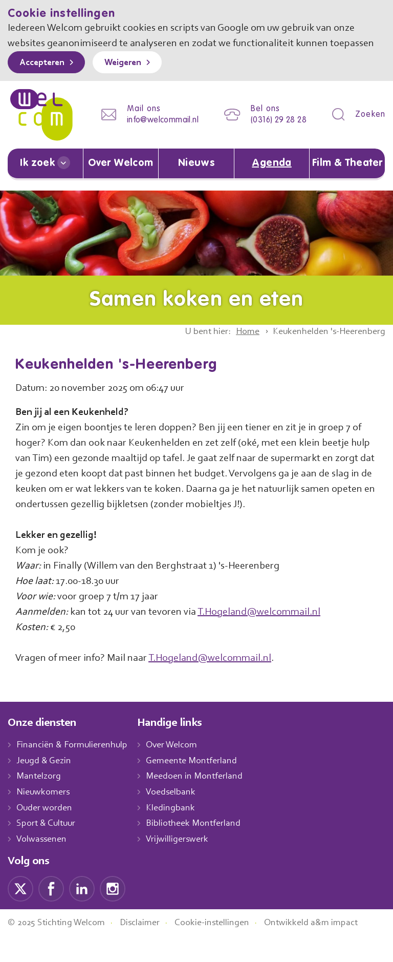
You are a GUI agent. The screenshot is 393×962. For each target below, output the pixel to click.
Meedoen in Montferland (202, 802)
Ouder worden (45, 834)
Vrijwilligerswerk (184, 865)
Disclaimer (148, 949)
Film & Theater (347, 174)
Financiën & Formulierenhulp (75, 771)
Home (238, 342)
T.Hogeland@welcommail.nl (273, 637)
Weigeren (130, 78)
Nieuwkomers (44, 818)
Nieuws (196, 174)
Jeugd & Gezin (46, 787)
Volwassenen (43, 865)
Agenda (271, 174)
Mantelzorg (39, 802)
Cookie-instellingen (224, 949)
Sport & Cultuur (47, 849)
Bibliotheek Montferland (200, 849)
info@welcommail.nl (154, 133)
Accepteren (44, 78)
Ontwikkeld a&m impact (327, 949)
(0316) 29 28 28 (275, 133)
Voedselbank (178, 818)
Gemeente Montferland (199, 787)
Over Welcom (121, 174)
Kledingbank (177, 834)
